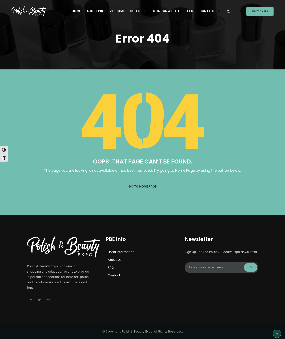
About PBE (95, 11)
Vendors (117, 11)
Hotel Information (121, 252)
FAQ (190, 11)
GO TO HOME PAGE (142, 186)
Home (76, 11)
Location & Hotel (166, 11)
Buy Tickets (260, 11)
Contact (114, 275)
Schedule (137, 11)
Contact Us (209, 11)
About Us (114, 260)
